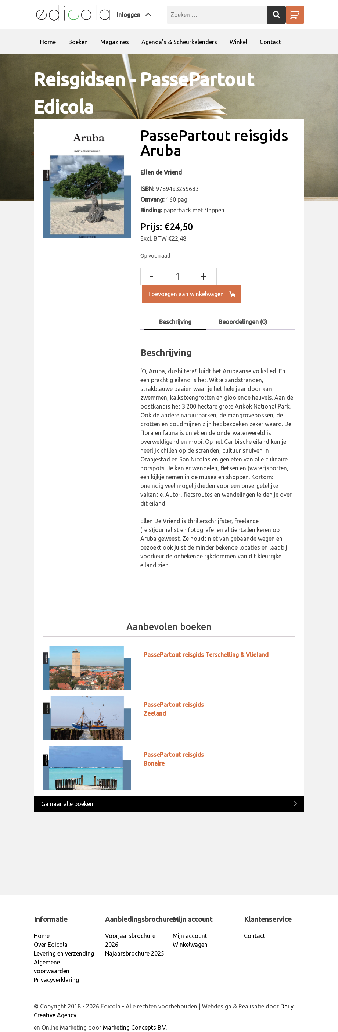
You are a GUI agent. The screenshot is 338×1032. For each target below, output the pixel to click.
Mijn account (190, 935)
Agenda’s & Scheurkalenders (179, 42)
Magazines (114, 42)
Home (48, 42)
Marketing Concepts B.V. (135, 1027)
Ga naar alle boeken (169, 803)
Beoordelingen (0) (243, 322)
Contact (270, 42)
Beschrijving (175, 322)
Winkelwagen (190, 944)
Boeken (78, 42)
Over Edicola (51, 944)
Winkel (238, 42)
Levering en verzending (64, 953)
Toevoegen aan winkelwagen (191, 294)
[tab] (175, 322)
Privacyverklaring (56, 980)
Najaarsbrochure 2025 (134, 953)
